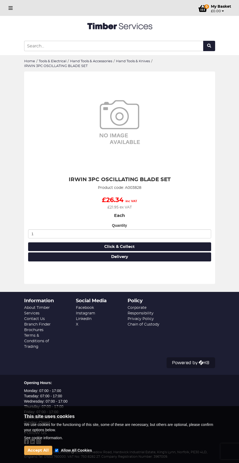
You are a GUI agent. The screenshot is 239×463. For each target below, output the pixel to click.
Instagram (85, 313)
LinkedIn (84, 319)
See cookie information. (43, 438)
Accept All (38, 450)
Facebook (85, 308)
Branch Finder (37, 324)
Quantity (119, 225)
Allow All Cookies (76, 450)
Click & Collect (119, 247)
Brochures (34, 330)
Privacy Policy (141, 319)
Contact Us (34, 319)
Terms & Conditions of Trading (36, 341)
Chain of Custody (143, 324)
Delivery (119, 257)
